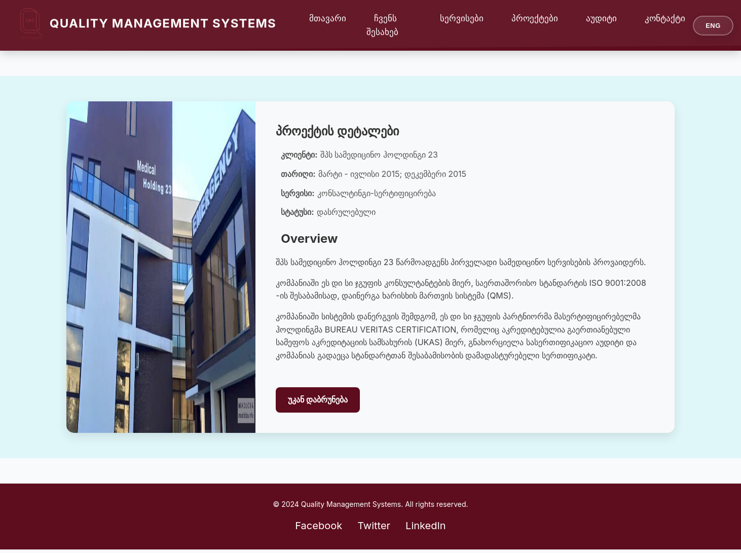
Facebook (318, 526)
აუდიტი (601, 18)
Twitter (373, 526)
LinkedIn (425, 526)
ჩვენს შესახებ (382, 25)
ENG (713, 25)
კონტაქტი (665, 18)
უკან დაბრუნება (318, 399)
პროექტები (534, 18)
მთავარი (327, 18)
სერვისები (462, 18)
